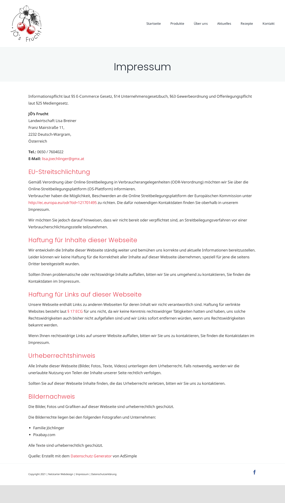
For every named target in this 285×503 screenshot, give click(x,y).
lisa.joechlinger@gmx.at (63, 158)
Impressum (82, 474)
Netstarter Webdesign (60, 474)
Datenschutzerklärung (104, 474)
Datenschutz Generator (91, 456)
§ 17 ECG (75, 311)
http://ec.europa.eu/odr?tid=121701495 (62, 202)
